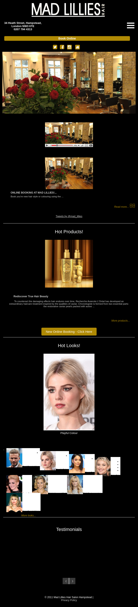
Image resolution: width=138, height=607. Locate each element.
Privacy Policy (69, 600)
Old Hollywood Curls (49, 484)
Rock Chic (19, 484)
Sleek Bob (82, 463)
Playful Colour (54, 460)
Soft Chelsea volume (85, 484)
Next (72, 581)
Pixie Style (108, 466)
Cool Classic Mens (23, 457)
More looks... (28, 515)
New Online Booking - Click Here (69, 331)
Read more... (121, 206)
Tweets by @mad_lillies (69, 216)
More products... (120, 320)
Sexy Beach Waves (23, 502)
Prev (66, 581)
